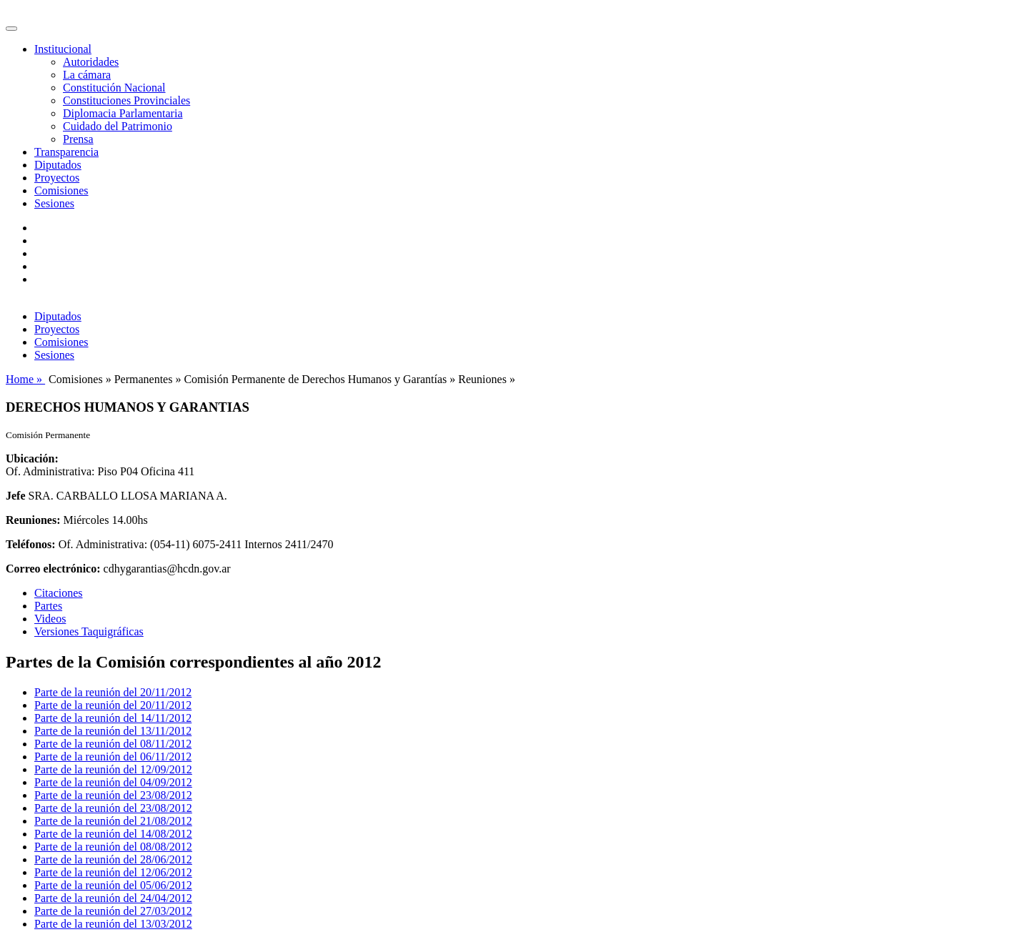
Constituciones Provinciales (126, 100)
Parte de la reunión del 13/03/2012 (113, 924)
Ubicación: (32, 458)
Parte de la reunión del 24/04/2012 (113, 898)
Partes (48, 606)
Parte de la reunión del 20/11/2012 (113, 692)
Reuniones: (33, 520)
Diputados (57, 165)
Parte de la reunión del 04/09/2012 (113, 782)
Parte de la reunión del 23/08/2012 (113, 795)
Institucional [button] (62, 49)
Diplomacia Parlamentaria (122, 113)
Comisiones (61, 190)
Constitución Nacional (114, 87)
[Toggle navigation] (11, 28)
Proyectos (56, 178)
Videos (50, 619)
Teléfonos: (31, 544)
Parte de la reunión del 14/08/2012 (113, 834)
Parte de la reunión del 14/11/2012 (113, 718)
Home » (25, 379)
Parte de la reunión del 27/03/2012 (113, 911)
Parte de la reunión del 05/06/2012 (113, 885)
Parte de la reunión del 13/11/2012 (113, 731)
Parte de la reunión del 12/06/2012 (113, 872)
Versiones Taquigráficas (89, 631)
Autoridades (91, 62)
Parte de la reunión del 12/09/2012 (113, 769)
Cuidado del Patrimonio (117, 126)
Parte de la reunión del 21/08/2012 (113, 821)
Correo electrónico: (53, 568)
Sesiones (54, 203)
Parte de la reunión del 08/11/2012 (113, 744)
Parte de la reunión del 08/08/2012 (113, 847)
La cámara (87, 75)
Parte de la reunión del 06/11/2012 (113, 756)
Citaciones (58, 593)
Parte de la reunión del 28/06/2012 (113, 859)
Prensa (78, 139)
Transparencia (66, 152)
